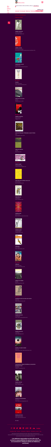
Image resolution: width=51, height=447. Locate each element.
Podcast (18, 431)
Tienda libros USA (13, 431)
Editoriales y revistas (35, 11)
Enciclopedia (22, 11)
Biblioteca (28, 11)
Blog (40, 431)
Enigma (32, 433)
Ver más (16, 420)
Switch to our (39, 10)
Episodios (17, 11)
